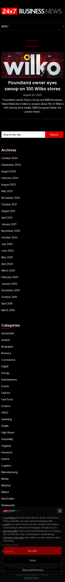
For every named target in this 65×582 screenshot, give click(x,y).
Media (4, 478)
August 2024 (8, 171)
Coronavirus (8, 359)
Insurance (6, 452)
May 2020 (7, 257)
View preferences (32, 570)
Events (5, 386)
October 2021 (9, 204)
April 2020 (7, 263)
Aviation (5, 339)
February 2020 (9, 277)
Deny (32, 560)
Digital (4, 366)
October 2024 (9, 158)
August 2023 (8, 184)
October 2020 (9, 237)
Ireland (5, 458)
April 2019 (6, 303)
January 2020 (9, 283)
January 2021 (8, 224)
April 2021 (6, 217)
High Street (7, 432)
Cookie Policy (31, 577)
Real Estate (7, 498)
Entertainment (9, 379)
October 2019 (9, 296)
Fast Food (7, 399)
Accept (32, 550)
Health (5, 425)
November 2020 (10, 230)
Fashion (5, 392)
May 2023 (7, 191)
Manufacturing (9, 472)
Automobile (7, 333)
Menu (4, 26)
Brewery (6, 353)
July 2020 (7, 244)
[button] (60, 511)
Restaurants (8, 505)
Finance (5, 406)
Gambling (6, 419)
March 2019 (8, 310)
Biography (7, 346)
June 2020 (7, 250)
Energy (5, 372)
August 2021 (8, 210)
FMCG (4, 412)
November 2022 (10, 197)
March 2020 (8, 270)
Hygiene (6, 445)
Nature (5, 491)
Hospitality (7, 439)
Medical (5, 485)
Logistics (6, 465)
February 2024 (9, 177)
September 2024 (11, 164)
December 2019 (10, 290)
